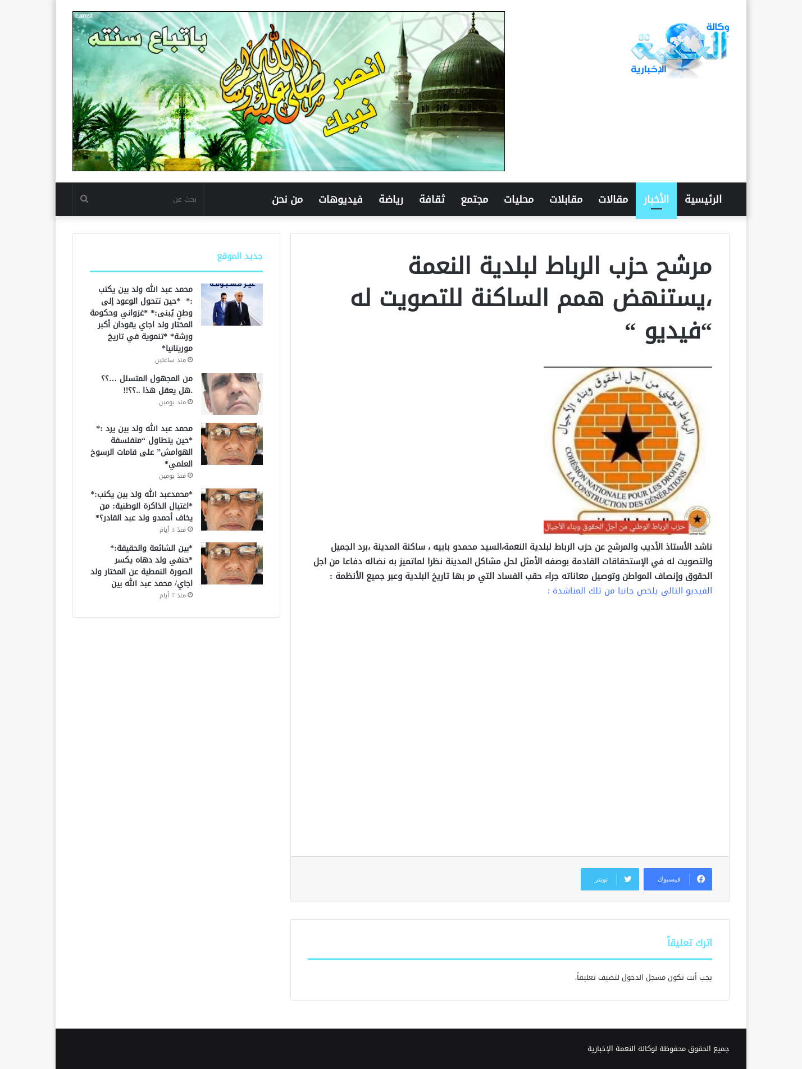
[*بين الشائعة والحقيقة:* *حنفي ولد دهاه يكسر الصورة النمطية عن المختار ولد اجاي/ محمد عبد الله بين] (232, 563)
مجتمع (474, 199)
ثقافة (432, 199)
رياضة (391, 199)
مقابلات (565, 199)
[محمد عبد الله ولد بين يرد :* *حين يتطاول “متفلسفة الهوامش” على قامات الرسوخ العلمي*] (232, 444)
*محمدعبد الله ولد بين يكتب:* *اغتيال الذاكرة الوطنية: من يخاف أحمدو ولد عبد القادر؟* (141, 506)
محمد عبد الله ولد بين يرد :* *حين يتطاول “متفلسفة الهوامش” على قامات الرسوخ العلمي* (141, 446)
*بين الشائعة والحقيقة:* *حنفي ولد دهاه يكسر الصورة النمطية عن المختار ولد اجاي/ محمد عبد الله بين (141, 566)
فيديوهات (340, 199)
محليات (519, 199)
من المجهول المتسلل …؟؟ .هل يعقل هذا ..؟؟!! (147, 384)
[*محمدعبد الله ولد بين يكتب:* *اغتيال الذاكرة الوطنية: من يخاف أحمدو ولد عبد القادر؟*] (232, 509)
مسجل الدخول (644, 977)
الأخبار (656, 199)
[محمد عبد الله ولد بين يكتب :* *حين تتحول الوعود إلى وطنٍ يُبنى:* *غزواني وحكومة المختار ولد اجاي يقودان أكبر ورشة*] (232, 305)
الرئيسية (703, 199)
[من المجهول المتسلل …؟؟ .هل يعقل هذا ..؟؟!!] (232, 394)
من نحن (287, 199)
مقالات (613, 199)
